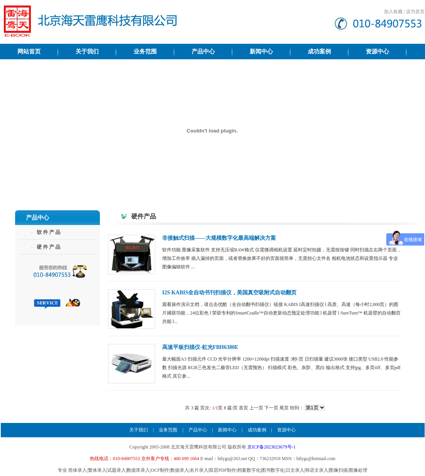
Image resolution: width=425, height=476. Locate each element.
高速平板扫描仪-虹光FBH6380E (200, 347)
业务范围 (168, 430)
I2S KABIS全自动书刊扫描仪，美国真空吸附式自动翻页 (229, 293)
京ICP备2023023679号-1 (271, 447)
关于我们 (138, 430)
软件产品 (49, 232)
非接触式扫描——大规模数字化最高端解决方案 (219, 238)
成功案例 (257, 430)
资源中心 (286, 430)
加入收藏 (393, 11)
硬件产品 (49, 247)
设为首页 (415, 11)
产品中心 (198, 430)
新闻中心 (227, 430)
